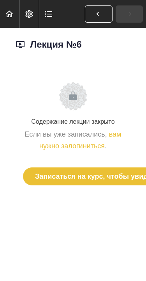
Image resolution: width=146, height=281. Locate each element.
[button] (9, 14)
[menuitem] (29, 14)
